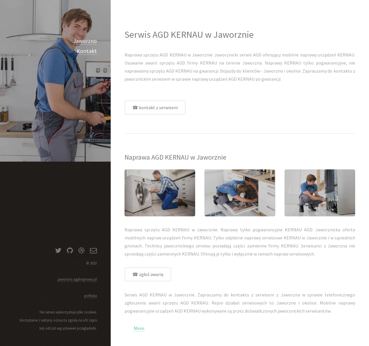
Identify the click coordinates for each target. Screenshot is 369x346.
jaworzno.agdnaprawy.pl (77, 279)
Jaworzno (85, 40)
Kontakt (87, 50)
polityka (90, 295)
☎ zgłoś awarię (147, 274)
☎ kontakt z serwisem (155, 107)
